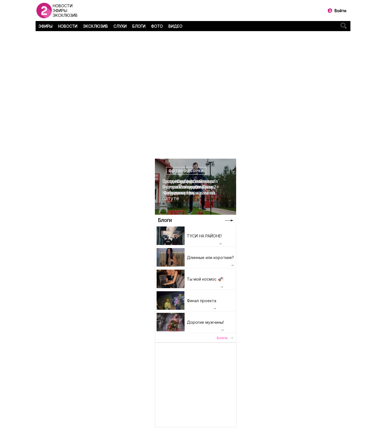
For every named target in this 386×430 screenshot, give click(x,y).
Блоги (165, 220)
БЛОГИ (138, 26)
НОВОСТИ (67, 26)
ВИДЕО (175, 26)
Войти (340, 10)
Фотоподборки (186, 171)
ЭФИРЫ (45, 26)
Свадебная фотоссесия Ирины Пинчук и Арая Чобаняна (190, 187)
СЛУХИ (120, 26)
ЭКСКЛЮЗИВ (95, 26)
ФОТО (157, 26)
